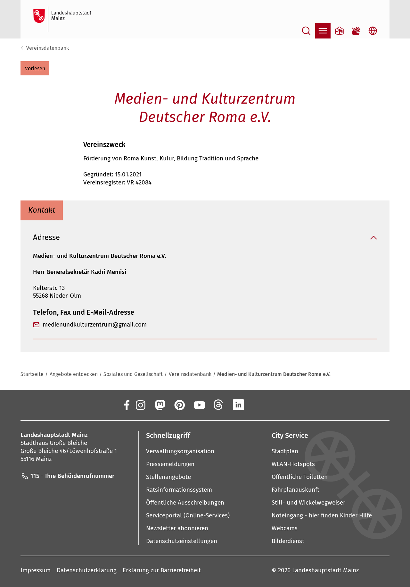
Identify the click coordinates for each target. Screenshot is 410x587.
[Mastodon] (159, 405)
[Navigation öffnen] (323, 30)
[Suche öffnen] (306, 30)
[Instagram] (140, 405)
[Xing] (258, 405)
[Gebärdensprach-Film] (356, 30)
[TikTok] (277, 405)
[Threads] (218, 405)
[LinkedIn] (238, 405)
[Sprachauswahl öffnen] (373, 30)
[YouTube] (199, 405)
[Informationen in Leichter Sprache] (339, 30)
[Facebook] (126, 405)
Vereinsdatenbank (47, 48)
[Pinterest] (179, 405)
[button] (34, 68)
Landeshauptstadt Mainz (325, 570)
